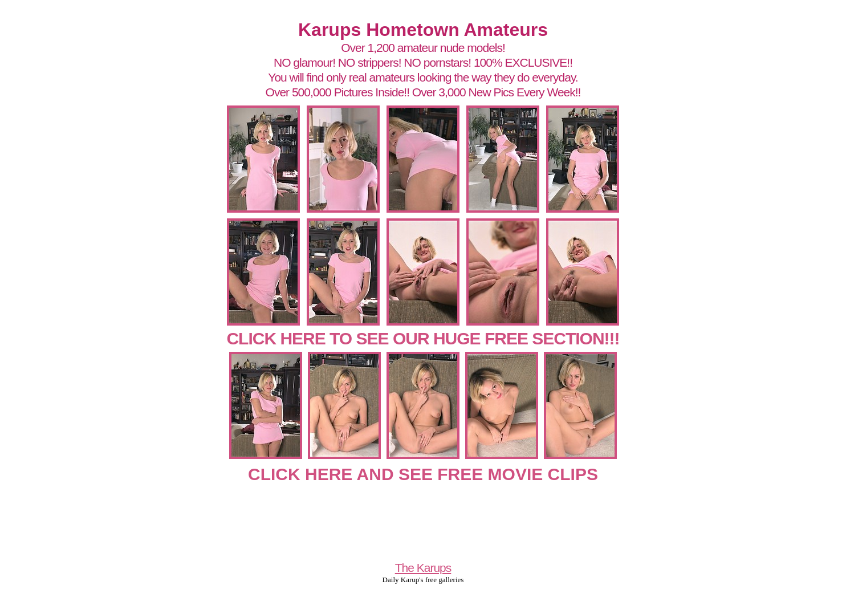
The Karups (423, 567)
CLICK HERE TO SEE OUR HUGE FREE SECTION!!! (422, 338)
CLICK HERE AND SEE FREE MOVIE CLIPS (423, 474)
